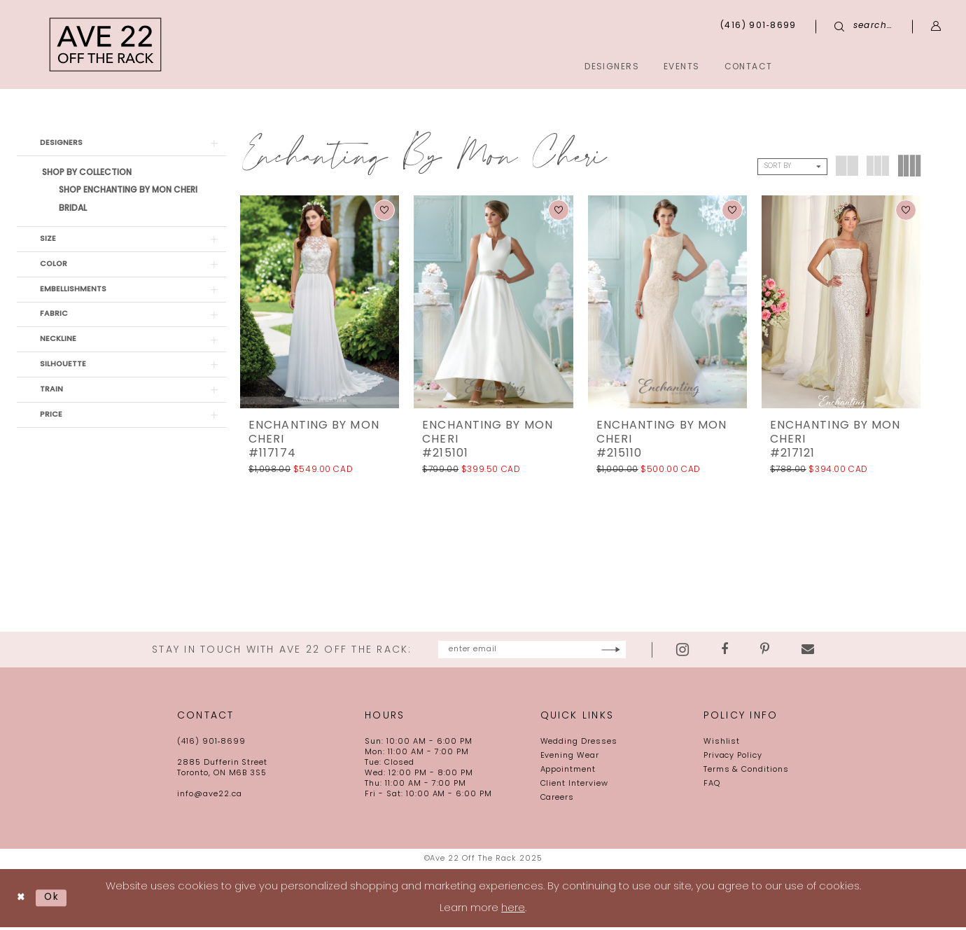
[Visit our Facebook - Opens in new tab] (774, 651)
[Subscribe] (659, 650)
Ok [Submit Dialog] (55, 900)
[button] (936, 26)
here (513, 911)
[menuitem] (877, 66)
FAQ (712, 786)
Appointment (568, 772)
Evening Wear (570, 758)
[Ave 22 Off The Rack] (105, 44)
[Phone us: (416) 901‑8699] (758, 26)
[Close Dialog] (22, 900)
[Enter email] (531, 650)
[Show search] (864, 26)
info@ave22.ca (209, 796)
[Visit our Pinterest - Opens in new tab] (815, 651)
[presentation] (319, 301)
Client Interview (574, 786)
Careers (557, 800)
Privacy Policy (733, 758)
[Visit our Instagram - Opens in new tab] (733, 651)
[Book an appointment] (877, 66)
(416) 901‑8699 (211, 744)
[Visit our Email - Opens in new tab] (858, 651)
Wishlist (722, 744)
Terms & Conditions (746, 772)
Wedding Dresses (578, 744)
